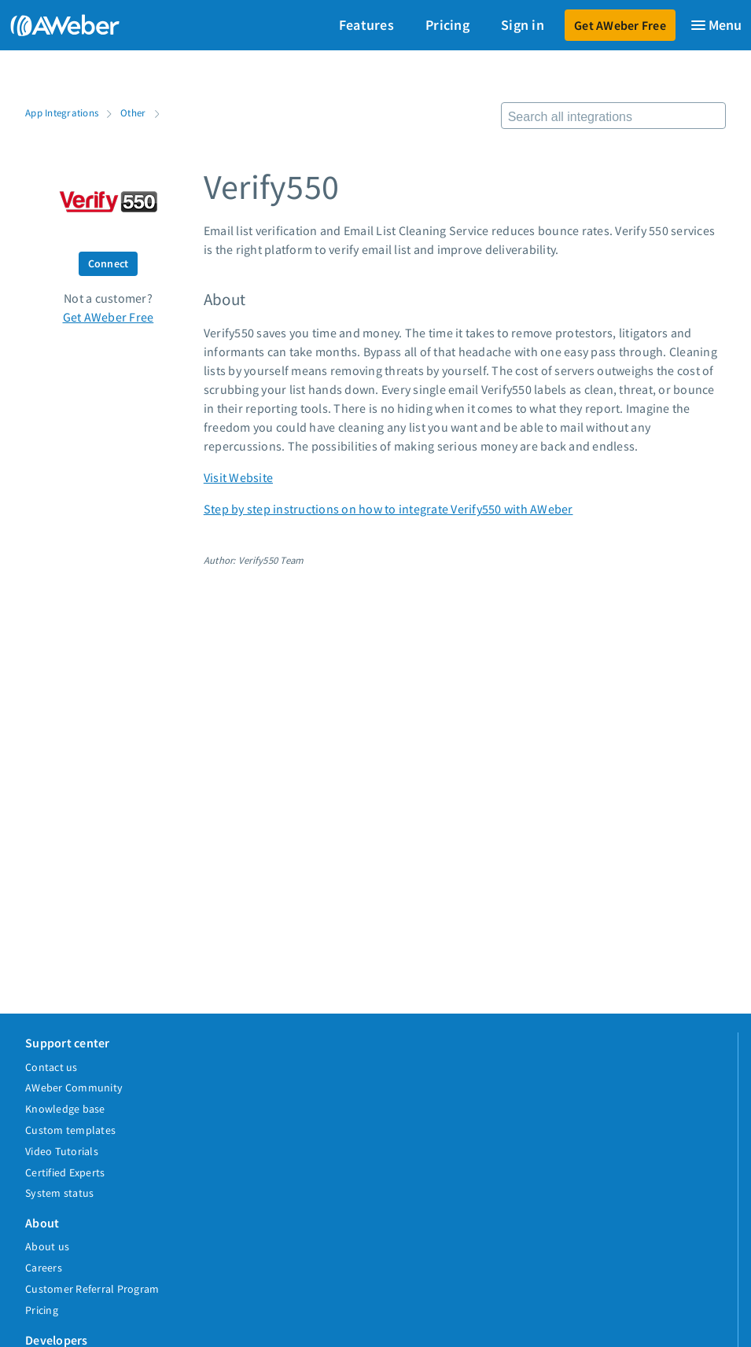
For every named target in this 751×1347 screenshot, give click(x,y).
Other (132, 112)
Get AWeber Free (620, 25)
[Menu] (715, 25)
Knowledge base (65, 1109)
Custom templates (70, 1130)
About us (47, 1246)
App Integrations (61, 112)
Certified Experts (65, 1172)
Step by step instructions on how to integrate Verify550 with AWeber (388, 509)
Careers (43, 1268)
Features (366, 25)
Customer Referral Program (92, 1289)
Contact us (51, 1067)
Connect (108, 263)
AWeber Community (74, 1087)
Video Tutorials (61, 1151)
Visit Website (238, 477)
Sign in (522, 25)
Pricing (447, 25)
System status (59, 1193)
